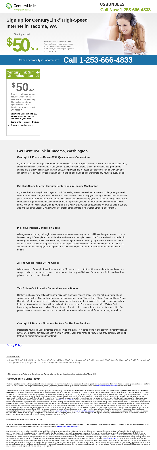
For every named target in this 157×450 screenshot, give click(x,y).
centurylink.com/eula (66, 400)
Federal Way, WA (21, 362)
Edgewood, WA (143, 360)
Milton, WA (63, 360)
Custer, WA (81, 360)
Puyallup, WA (66, 362)
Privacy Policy (14, 345)
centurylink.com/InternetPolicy (106, 386)
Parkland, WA (122, 360)
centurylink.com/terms (62, 411)
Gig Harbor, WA (45, 362)
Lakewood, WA (101, 360)
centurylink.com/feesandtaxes (84, 411)
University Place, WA (40, 360)
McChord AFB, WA (14, 360)
